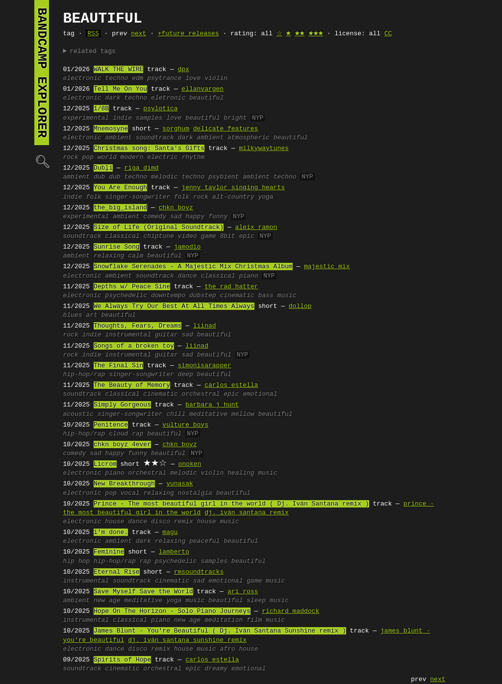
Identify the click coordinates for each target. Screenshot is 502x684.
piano (248, 276)
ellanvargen (202, 89)
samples (149, 118)
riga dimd (141, 168)
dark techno (126, 98)
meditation (223, 620)
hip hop (76, 561)
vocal (130, 493)
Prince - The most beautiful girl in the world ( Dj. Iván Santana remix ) (231, 504)
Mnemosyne (111, 129)
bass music (277, 295)
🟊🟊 (299, 33)
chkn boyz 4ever (122, 444)
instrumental (128, 334)
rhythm (192, 157)
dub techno (128, 177)
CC (388, 33)
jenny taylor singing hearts (233, 187)
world (107, 157)
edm (137, 78)
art (91, 315)
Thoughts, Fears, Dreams (137, 326)
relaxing (109, 256)
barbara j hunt (212, 405)
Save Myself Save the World (143, 591)
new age (107, 600)
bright (235, 118)
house (114, 521)
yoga (265, 197)
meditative (208, 414)
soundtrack (155, 137)
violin (215, 78)
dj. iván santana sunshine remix (187, 640)
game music (266, 581)
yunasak (179, 484)
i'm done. (111, 532)
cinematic (237, 295)
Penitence (111, 425)
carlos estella (231, 385)
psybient (223, 177)
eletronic (168, 98)
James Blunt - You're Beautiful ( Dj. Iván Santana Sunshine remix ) (220, 631)
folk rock (191, 197)
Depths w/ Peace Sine (132, 286)
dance (187, 276)
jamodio (187, 247)
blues (72, 315)
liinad (204, 326)
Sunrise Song (117, 247)
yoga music (185, 600)
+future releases (188, 33)
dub (99, 177)
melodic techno (177, 177)
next (138, 33)
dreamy (215, 668)
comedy (154, 216)
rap (145, 561)
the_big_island (120, 207)
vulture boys (185, 425)
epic (246, 236)
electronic (82, 78)
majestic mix (327, 266)
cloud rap (126, 434)
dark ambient (201, 137)
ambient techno (269, 177)
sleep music (268, 600)
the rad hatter (231, 286)
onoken (189, 464)
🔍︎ (41, 161)
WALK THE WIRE (118, 69)
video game (197, 236)
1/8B (101, 108)
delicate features (225, 129)
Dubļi (103, 168)
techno (116, 78)
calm (135, 256)
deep (185, 374)
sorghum (175, 129)
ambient (118, 137)
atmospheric (248, 137)
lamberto (174, 552)
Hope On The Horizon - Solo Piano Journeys (172, 611)
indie (122, 118)
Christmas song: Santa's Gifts (149, 148)
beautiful (206, 98)
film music (266, 620)
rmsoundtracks (199, 572)
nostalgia (195, 493)
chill (175, 414)
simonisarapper (204, 365)
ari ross (242, 591)
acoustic (78, 414)
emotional (260, 394)
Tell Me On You (120, 89)
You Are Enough (120, 187)
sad (175, 216)
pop (88, 157)
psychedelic (126, 295)
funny (217, 216)
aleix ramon (256, 227)
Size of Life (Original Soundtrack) (159, 227)
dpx (183, 69)
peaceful (204, 541)
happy (194, 216)
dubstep (202, 295)
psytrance (164, 78)
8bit (227, 236)
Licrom (105, 464)
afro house (239, 649)
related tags (93, 51)
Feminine (109, 552)
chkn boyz (176, 207)
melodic (183, 473)
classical (122, 236)
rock (70, 157)
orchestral (200, 394)
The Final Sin (118, 365)
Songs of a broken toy (134, 346)
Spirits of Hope (122, 660)
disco (160, 521)
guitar (166, 334)
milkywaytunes (263, 148)
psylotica (160, 108)
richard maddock (290, 611)
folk (93, 197)
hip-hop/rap (84, 374)
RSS (93, 33)
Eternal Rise (117, 572)
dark (143, 541)
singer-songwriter (137, 197)
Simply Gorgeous (122, 405)
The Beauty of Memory (132, 385)
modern (132, 157)
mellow (242, 414)
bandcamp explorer (41, 72)
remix (183, 521)
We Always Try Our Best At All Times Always (174, 306)
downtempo (168, 295)
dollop (300, 306)
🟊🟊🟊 (315, 33)
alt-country (233, 197)
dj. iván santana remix (246, 512)
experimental (86, 118)
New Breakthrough (124, 484)
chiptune (158, 236)
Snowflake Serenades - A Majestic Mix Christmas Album (193, 266)
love (193, 78)
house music (218, 521)
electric (162, 157)
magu (169, 532)
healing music (252, 473)
